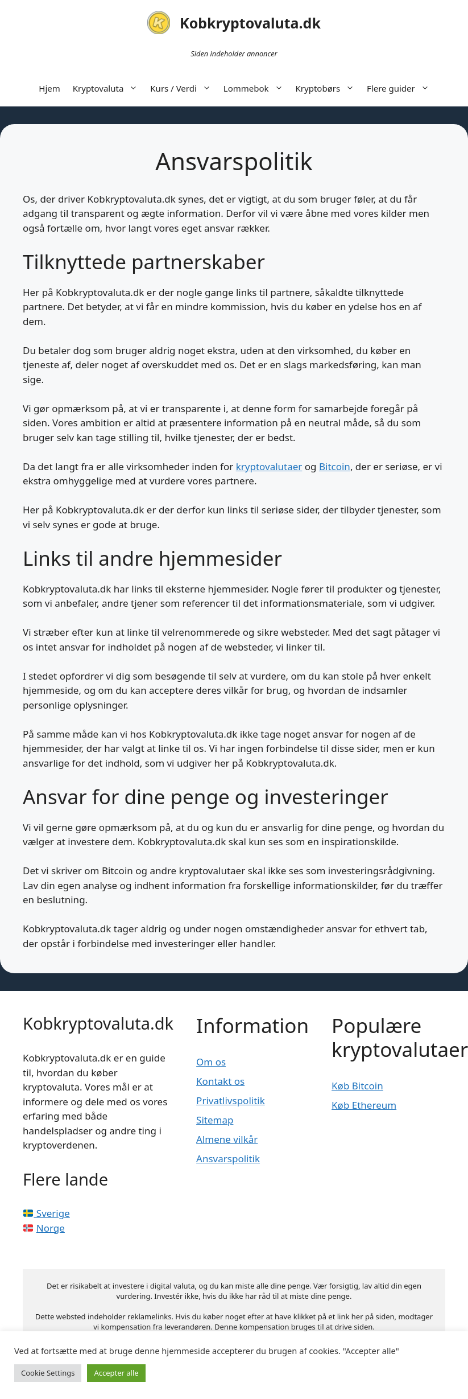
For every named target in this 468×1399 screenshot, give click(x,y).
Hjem (49, 88)
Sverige (46, 1213)
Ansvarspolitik (228, 1158)
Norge (50, 1228)
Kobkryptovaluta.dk (250, 22)
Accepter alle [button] (116, 1373)
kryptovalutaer (269, 466)
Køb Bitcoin (357, 1085)
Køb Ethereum (364, 1105)
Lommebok (256, 88)
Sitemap (214, 1119)
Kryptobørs (328, 88)
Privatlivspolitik (230, 1100)
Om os (211, 1061)
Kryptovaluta (108, 88)
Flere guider (401, 88)
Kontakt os (220, 1081)
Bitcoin (334, 466)
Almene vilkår (227, 1139)
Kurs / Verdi (183, 88)
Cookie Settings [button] (47, 1373)
